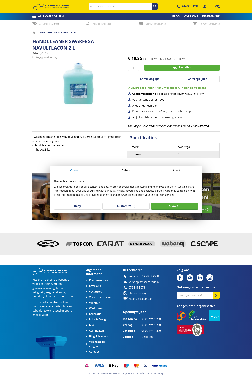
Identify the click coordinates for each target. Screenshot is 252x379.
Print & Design (98, 319)
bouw (59, 288)
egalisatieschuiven (60, 306)
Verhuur (94, 303)
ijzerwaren (66, 296)
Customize (126, 206)
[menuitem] (47, 16)
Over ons (95, 286)
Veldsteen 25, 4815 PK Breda (147, 276)
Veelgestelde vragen (97, 344)
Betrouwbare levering (156, 23)
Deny (77, 206)
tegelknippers (63, 310)
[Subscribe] (216, 295)
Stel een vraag (137, 293)
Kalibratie (95, 314)
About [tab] (176, 170)
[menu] (126, 16)
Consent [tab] (75, 170)
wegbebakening (56, 292)
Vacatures (95, 291)
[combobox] (123, 6)
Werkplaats (96, 308)
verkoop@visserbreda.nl (144, 282)
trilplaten (42, 315)
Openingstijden (134, 312)
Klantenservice (98, 280)
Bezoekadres (132, 270)
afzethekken (60, 302)
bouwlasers (39, 306)
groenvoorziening (43, 288)
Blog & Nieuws (98, 336)
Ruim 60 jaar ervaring (210, 23)
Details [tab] (126, 170)
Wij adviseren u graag (49, 23)
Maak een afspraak (140, 299)
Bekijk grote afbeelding (46, 115)
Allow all (174, 206)
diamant (50, 296)
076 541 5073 (190, 6)
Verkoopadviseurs (100, 297)
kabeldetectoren (42, 310)
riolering (37, 296)
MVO (92, 325)
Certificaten (96, 330)
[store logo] (50, 6)
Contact (94, 351)
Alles (135, 105)
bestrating (45, 284)
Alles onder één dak (102, 23)
